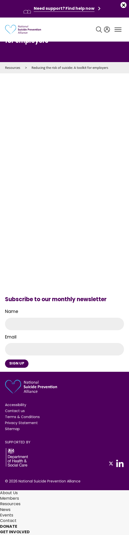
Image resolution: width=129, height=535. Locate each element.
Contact (8, 520)
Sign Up (16, 363)
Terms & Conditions (22, 416)
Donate (8, 526)
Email (10, 337)
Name (11, 311)
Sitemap (12, 428)
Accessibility (15, 404)
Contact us (15, 410)
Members (9, 498)
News (5, 509)
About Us (9, 493)
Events (6, 515)
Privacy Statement (21, 422)
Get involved (15, 532)
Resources (12, 67)
